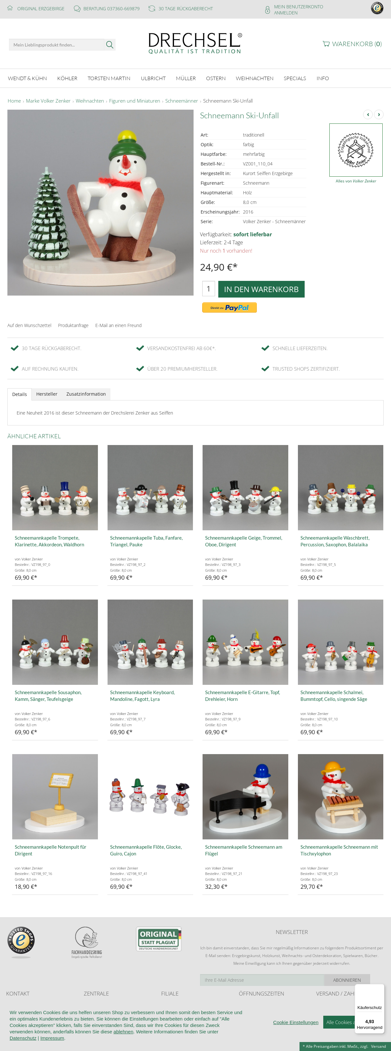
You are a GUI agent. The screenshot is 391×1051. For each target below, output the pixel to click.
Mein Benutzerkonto (298, 7)
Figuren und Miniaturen (134, 100)
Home (14, 100)
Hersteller (46, 394)
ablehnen (124, 1047)
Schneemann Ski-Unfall (228, 100)
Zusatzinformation (86, 394)
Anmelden (286, 13)
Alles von (356, 180)
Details (19, 394)
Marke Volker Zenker (48, 100)
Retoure (323, 1011)
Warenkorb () (357, 44)
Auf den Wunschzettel (29, 325)
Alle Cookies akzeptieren (352, 1038)
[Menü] (381, 988)
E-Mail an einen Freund (118, 325)
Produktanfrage (73, 325)
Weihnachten (90, 100)
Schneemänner (181, 100)
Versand (378, 1046)
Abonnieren (361, 979)
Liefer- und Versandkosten (339, 1005)
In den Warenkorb (261, 288)
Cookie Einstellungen (295, 1038)
